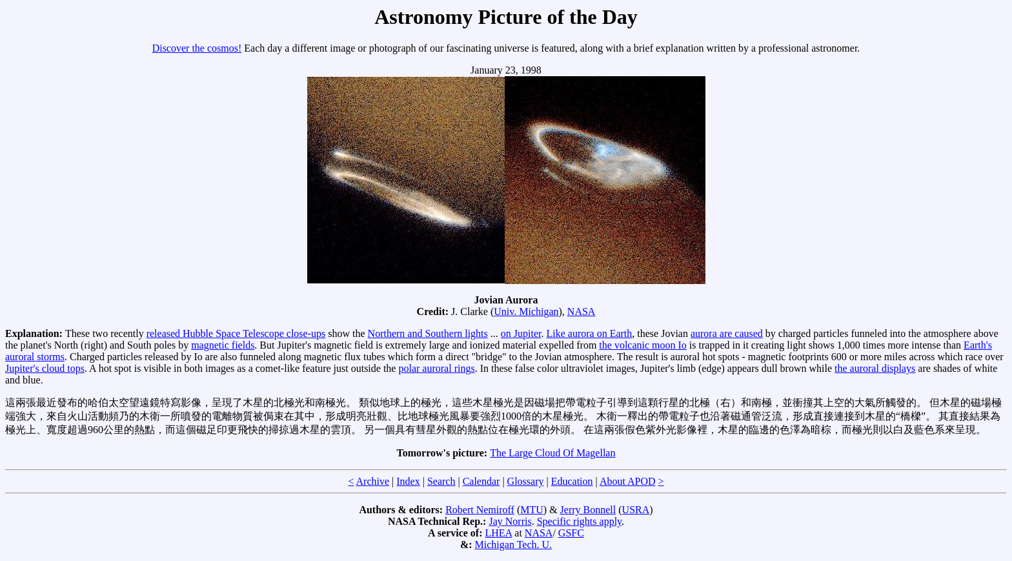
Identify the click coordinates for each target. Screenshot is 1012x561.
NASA (581, 311)
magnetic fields (222, 345)
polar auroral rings (436, 368)
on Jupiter (521, 333)
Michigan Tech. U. (513, 544)
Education (572, 481)
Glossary (525, 481)
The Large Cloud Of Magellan (552, 452)
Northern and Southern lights (428, 333)
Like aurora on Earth (589, 333)
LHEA (498, 532)
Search (441, 481)
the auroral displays (875, 368)
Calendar (481, 481)
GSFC (571, 532)
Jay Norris (510, 521)
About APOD (628, 481)
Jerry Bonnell (588, 509)
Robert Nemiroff (479, 509)
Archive (373, 481)
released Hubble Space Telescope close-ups (236, 333)
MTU (531, 509)
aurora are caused (727, 333)
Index (408, 481)
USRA (636, 509)
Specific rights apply (579, 521)
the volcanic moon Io (643, 345)
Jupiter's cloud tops (45, 368)
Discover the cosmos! (197, 48)
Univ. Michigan (526, 311)
